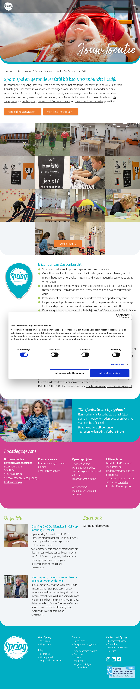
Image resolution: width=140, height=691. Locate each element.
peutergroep (29, 101)
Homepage (9, 71)
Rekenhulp (113, 646)
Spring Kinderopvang (96, 525)
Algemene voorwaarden (85, 653)
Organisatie (45, 646)
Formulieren (79, 643)
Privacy (77, 659)
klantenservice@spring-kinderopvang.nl (109, 386)
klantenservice (52, 470)
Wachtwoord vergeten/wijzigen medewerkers (82, 666)
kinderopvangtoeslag (118, 470)
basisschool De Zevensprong (54, 101)
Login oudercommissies (51, 662)
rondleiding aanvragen (21, 111)
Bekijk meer (67, 243)
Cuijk (59, 71)
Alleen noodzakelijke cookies (69, 373)
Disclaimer (79, 656)
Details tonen (117, 365)
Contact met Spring (117, 643)
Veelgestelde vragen (118, 649)
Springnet (44, 656)
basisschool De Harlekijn (89, 101)
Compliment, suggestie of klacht (86, 648)
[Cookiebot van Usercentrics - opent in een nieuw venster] (117, 316)
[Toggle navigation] (134, 6)
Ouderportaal (46, 659)
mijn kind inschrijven (59, 111)
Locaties (112, 653)
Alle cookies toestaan (109, 373)
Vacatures (45, 643)
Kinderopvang (23, 71)
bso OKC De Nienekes (105, 310)
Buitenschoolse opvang (43, 71)
